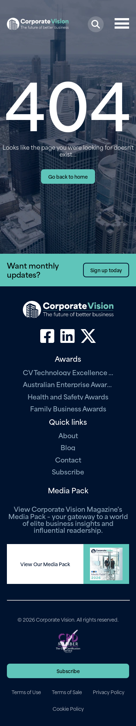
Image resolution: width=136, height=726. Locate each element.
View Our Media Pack (45, 564)
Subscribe (68, 471)
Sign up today (106, 270)
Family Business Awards (68, 408)
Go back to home (68, 176)
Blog (68, 447)
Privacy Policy (108, 692)
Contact (68, 459)
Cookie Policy (68, 709)
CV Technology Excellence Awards (68, 372)
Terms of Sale (67, 692)
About (68, 435)
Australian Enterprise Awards (68, 384)
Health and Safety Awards (68, 396)
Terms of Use (26, 692)
